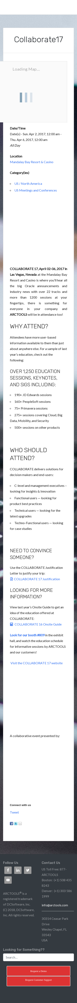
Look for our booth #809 (27, 635)
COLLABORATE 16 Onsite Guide (36, 624)
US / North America (28, 183)
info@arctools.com (55, 905)
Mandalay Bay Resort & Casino (31, 162)
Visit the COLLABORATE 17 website (36, 663)
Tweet (14, 812)
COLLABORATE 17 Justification (35, 579)
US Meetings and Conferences (35, 190)
